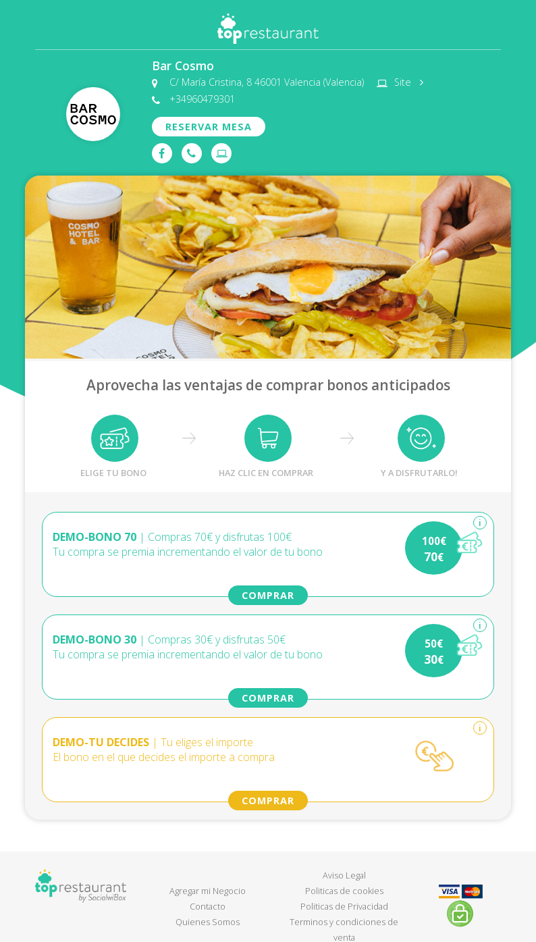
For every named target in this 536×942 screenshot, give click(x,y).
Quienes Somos (208, 922)
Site (405, 82)
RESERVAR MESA (208, 126)
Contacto (207, 906)
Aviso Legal (344, 875)
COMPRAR (268, 595)
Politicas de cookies (344, 891)
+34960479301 (202, 99)
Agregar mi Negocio (207, 891)
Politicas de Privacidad (344, 906)
